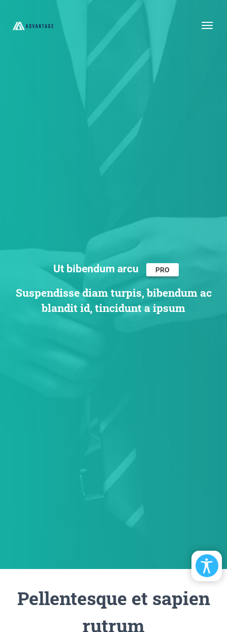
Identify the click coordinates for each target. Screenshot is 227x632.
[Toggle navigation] (207, 25)
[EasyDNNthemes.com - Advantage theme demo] (33, 25)
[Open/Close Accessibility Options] (207, 565)
